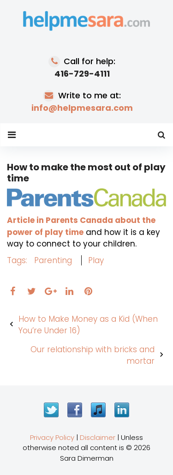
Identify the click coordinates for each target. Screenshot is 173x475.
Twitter (51, 410)
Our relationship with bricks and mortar (92, 355)
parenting (53, 260)
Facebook (74, 410)
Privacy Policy (52, 437)
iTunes (98, 410)
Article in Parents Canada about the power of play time (81, 226)
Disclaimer (97, 437)
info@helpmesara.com (82, 108)
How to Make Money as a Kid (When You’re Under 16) (88, 325)
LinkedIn (121, 410)
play (96, 260)
